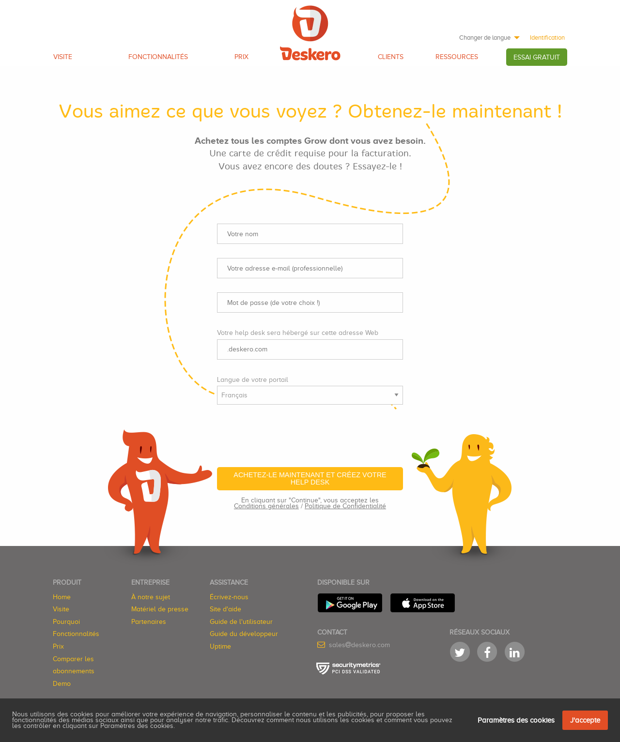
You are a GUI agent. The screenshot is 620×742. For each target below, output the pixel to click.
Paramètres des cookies (516, 720)
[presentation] (290, 431)
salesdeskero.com (359, 645)
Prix (241, 57)
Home (62, 597)
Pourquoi (66, 621)
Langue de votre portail (252, 379)
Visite (62, 57)
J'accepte (585, 720)
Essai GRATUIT (536, 57)
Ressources (456, 57)
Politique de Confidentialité (345, 506)
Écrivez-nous (229, 597)
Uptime (220, 646)
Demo (62, 683)
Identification (547, 37)
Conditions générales (266, 506)
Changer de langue (485, 37)
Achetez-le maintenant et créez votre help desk (309, 478)
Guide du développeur (244, 633)
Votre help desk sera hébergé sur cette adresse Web (297, 332)
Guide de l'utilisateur (241, 621)
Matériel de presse (159, 609)
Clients (390, 57)
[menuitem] (486, 37)
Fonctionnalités (158, 57)
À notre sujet (150, 597)
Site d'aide (225, 609)
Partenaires (148, 621)
